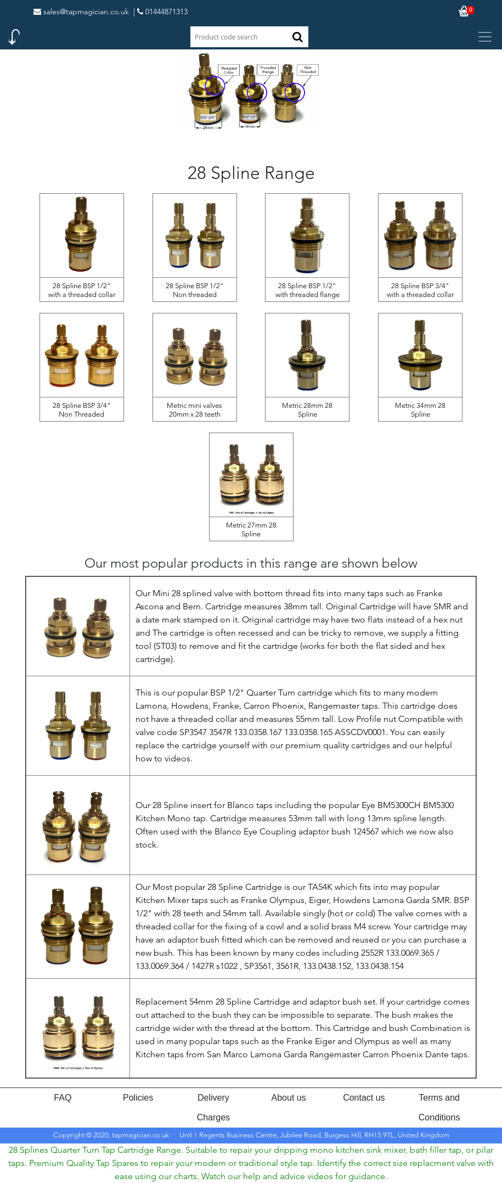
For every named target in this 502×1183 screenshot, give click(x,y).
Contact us (364, 1097)
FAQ (62, 1097)
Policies (138, 1097)
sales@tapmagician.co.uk (81, 11)
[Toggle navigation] (485, 36)
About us (289, 1097)
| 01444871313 (160, 11)
